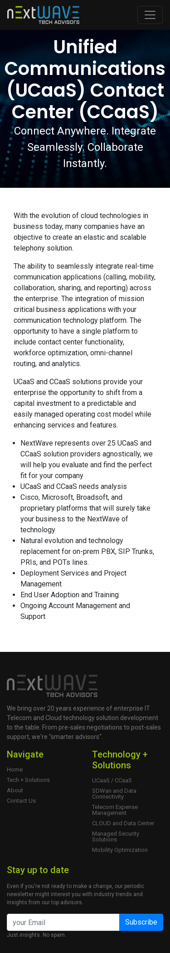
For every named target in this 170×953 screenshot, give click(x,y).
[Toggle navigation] (150, 15)
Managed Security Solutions (115, 836)
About (15, 790)
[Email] (63, 922)
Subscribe (141, 922)
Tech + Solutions (28, 779)
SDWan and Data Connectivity (114, 793)
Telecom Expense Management (115, 810)
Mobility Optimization (120, 849)
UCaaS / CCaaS (112, 780)
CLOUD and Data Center (123, 823)
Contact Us (21, 800)
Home (15, 769)
